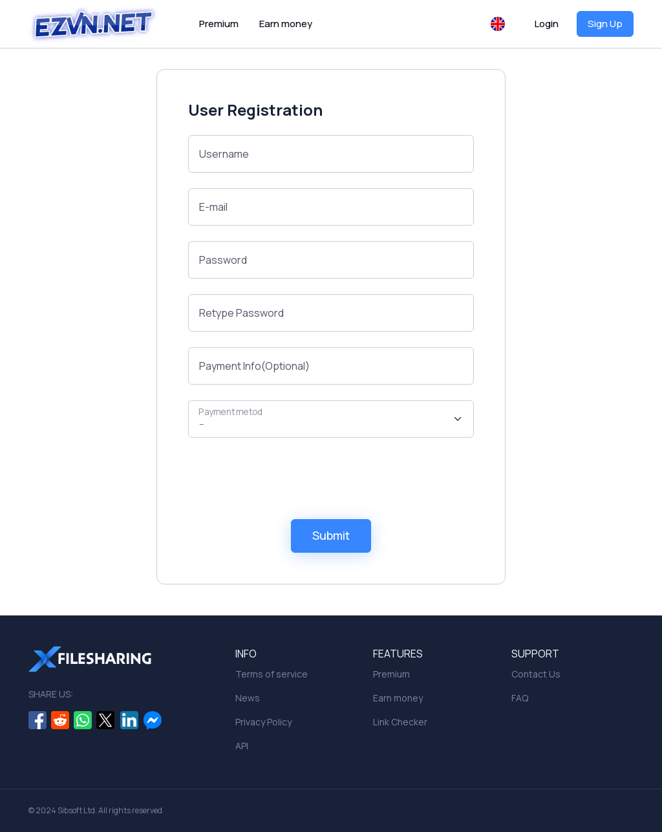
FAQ (519, 698)
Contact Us (536, 674)
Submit (331, 535)
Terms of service (271, 674)
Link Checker (400, 722)
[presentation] (286, 478)
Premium (219, 23)
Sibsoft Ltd (76, 810)
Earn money (285, 23)
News (247, 698)
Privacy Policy (263, 722)
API (241, 746)
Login (547, 23)
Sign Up (605, 23)
